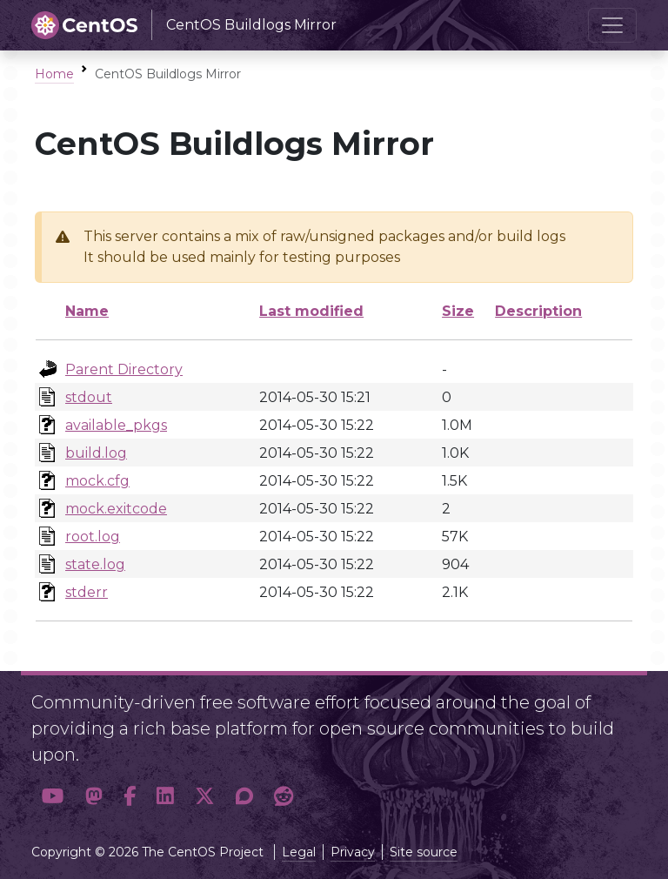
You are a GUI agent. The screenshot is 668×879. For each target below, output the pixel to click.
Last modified (311, 311)
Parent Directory (124, 369)
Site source (424, 852)
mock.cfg (97, 481)
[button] (53, 797)
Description (538, 311)
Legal (299, 852)
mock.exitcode (116, 508)
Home (54, 74)
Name (87, 311)
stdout (88, 397)
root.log (92, 536)
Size (458, 311)
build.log (96, 453)
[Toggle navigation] (612, 25)
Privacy (353, 852)
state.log (95, 564)
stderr (86, 592)
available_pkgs (116, 425)
